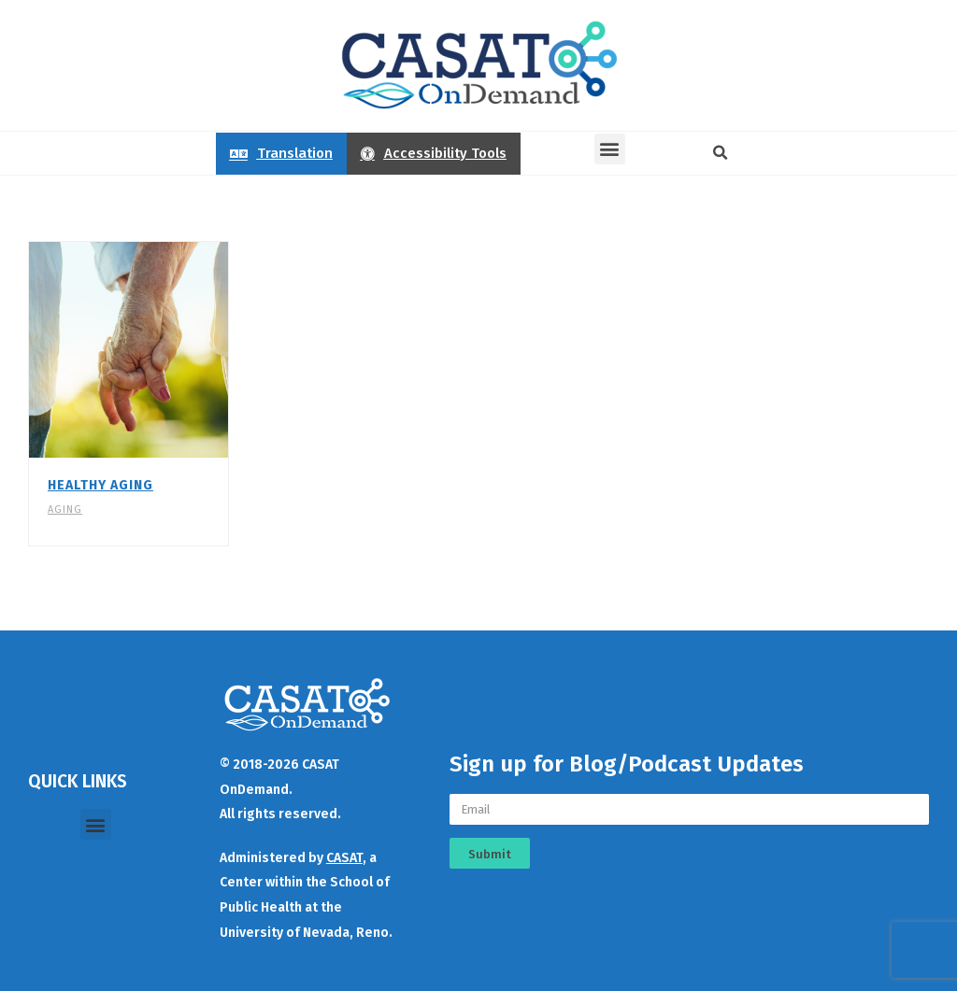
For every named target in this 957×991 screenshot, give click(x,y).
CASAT (344, 858)
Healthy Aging (100, 485)
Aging (65, 509)
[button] (609, 149)
